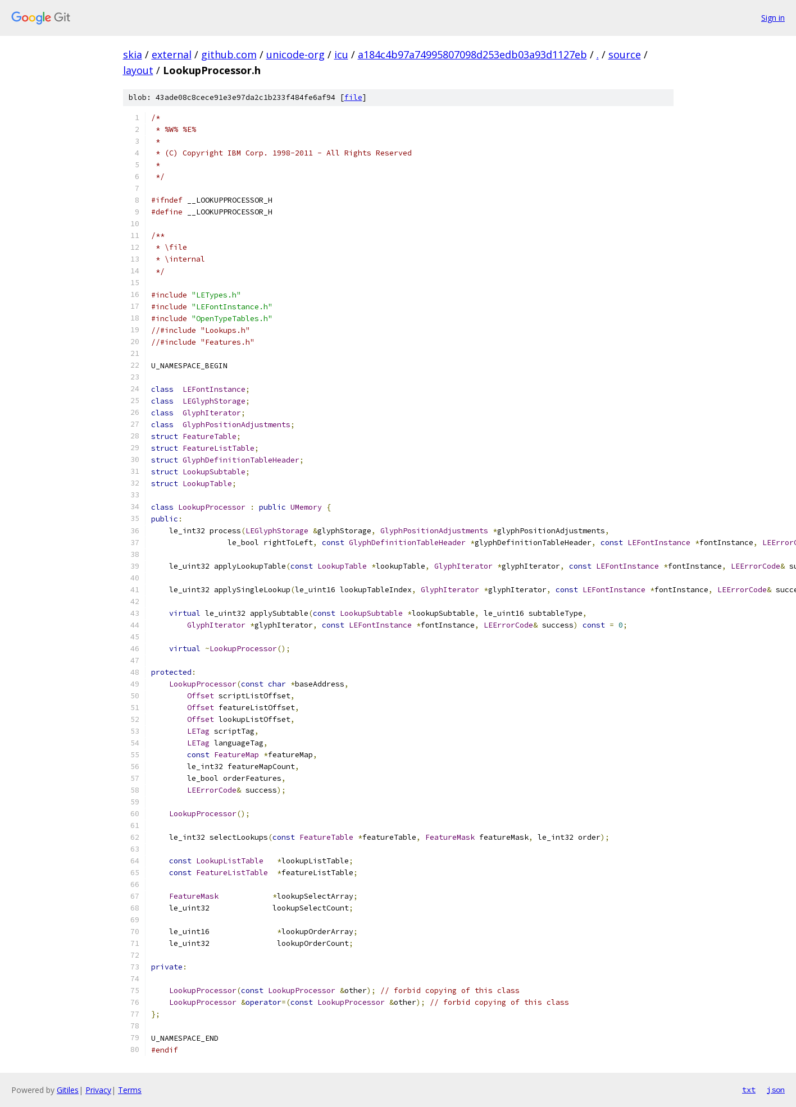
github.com (229, 54)
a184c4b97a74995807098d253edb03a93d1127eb (472, 54)
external (172, 54)
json (776, 1090)
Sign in (773, 17)
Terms (130, 1090)
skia (132, 54)
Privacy (98, 1090)
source (624, 54)
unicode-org (295, 54)
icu (341, 54)
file (353, 97)
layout (138, 70)
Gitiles (68, 1090)
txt (749, 1090)
